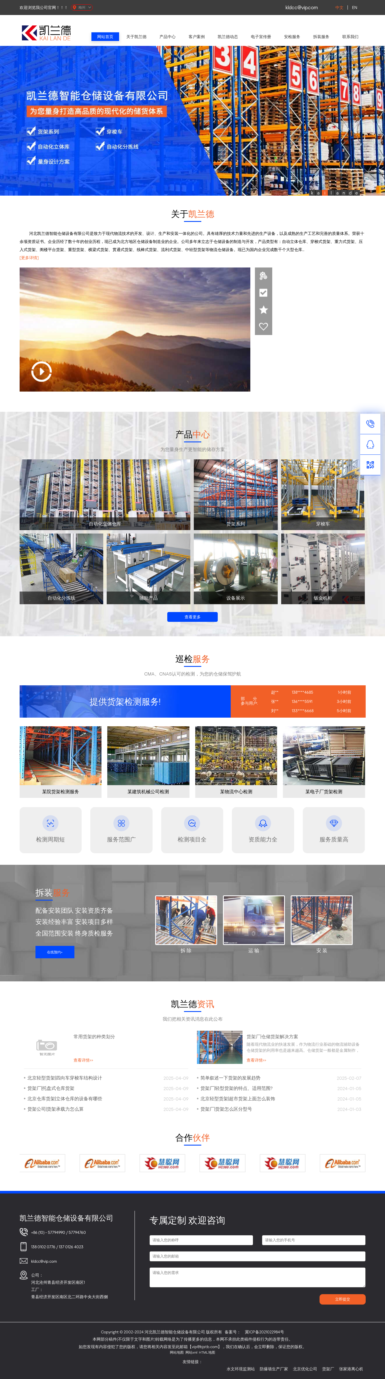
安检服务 (292, 36)
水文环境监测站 (252, 1368)
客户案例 (197, 36)
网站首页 (105, 36)
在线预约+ (55, 952)
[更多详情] (29, 257)
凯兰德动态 (228, 36)
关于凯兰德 (136, 36)
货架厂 (340, 1368)
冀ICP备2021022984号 (264, 1331)
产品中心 (167, 36)
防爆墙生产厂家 (285, 1368)
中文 (339, 7)
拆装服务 (321, 36)
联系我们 (350, 36)
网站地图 (177, 1352)
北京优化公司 (317, 1368)
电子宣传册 (261, 36)
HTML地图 (207, 1352)
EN (354, 7)
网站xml (191, 1352)
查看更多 (193, 616)
